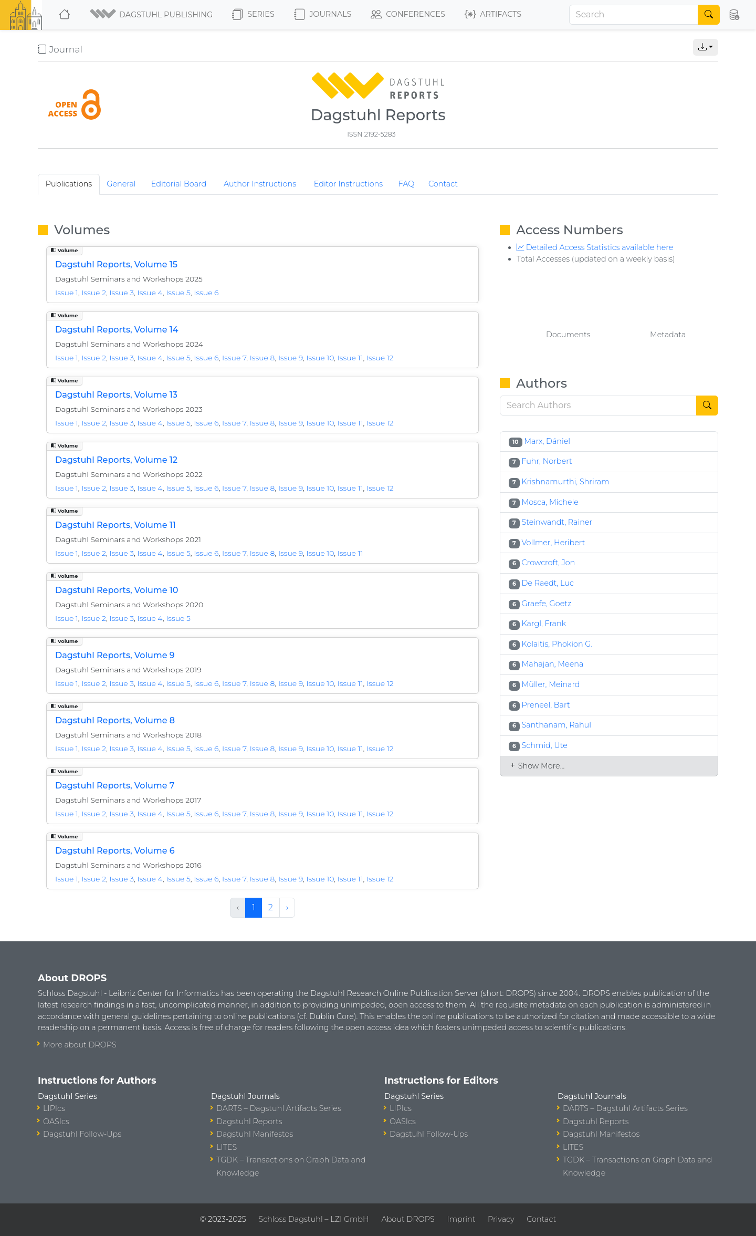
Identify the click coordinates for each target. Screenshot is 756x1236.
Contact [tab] (443, 184)
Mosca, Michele (550, 502)
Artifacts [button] (493, 15)
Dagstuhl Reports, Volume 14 (116, 330)
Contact (541, 1219)
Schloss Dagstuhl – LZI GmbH (313, 1219)
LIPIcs (54, 1108)
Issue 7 (234, 357)
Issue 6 (206, 292)
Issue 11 (350, 357)
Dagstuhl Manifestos (254, 1134)
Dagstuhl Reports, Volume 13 (116, 395)
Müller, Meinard (551, 684)
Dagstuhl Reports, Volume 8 (115, 720)
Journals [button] (322, 15)
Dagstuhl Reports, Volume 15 (116, 264)
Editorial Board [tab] (179, 184)
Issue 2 (93, 292)
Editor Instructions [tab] (348, 184)
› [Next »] (287, 907)
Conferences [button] (408, 15)
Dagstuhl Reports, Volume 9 (115, 655)
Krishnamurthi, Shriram (565, 481)
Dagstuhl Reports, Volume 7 (114, 786)
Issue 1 (66, 292)
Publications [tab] (69, 184)
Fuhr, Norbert (546, 461)
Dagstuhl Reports (249, 1121)
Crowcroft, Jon (548, 562)
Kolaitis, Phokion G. (557, 644)
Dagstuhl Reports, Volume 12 (116, 460)
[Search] (633, 15)
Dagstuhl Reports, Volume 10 (116, 590)
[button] (152, 15)
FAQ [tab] (406, 184)
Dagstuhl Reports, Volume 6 (115, 851)
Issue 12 (380, 357)
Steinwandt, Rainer (556, 522)
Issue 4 (150, 292)
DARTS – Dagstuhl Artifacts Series (278, 1108)
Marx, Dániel (547, 441)
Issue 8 (262, 357)
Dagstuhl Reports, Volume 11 (115, 525)
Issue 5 (178, 292)
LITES (226, 1147)
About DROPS (407, 1219)
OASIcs (56, 1121)
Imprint (461, 1219)
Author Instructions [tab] (260, 184)
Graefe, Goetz (547, 603)
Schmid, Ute (545, 745)
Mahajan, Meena (553, 664)
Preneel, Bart (546, 705)
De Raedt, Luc (548, 583)
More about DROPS (80, 1045)
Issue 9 (290, 357)
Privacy (501, 1219)
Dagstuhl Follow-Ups (82, 1134)
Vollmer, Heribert (553, 542)
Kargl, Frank (544, 623)
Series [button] (253, 15)
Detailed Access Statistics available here (595, 247)
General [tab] (121, 184)
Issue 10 (320, 357)
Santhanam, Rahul (556, 725)
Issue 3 (121, 292)
